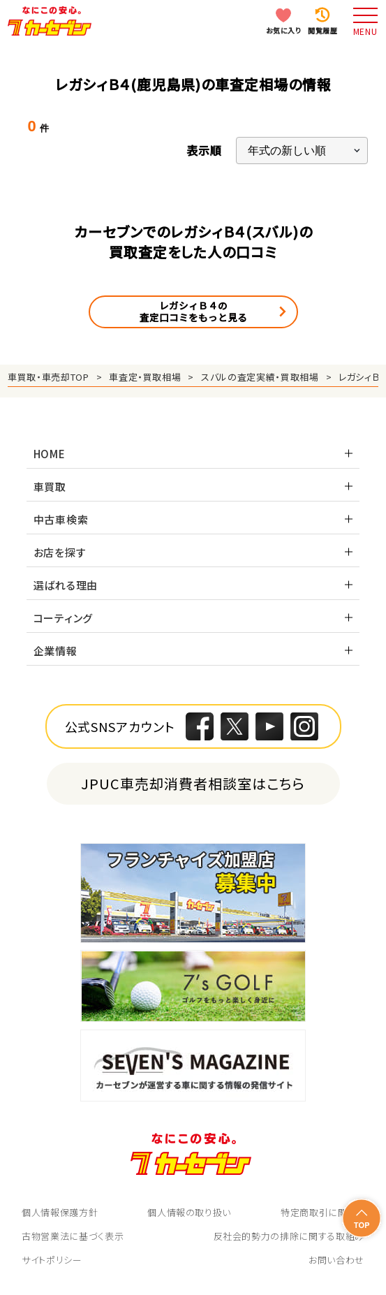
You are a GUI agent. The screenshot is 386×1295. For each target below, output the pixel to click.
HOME (50, 453)
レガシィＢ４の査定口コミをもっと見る (193, 311)
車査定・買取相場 (145, 376)
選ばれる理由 (66, 585)
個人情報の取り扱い (189, 1212)
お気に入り (284, 30)
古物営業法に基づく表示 (73, 1236)
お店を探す (60, 552)
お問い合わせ (336, 1259)
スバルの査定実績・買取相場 (259, 376)
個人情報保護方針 (60, 1212)
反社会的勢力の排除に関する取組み (289, 1236)
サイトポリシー (52, 1259)
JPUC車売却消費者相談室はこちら (193, 783)
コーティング (64, 617)
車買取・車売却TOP (48, 376)
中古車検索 (61, 519)
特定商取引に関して (322, 1212)
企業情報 (55, 650)
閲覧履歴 (322, 30)
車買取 (50, 486)
